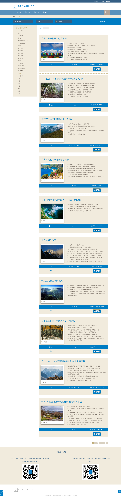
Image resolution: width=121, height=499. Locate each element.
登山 (19, 38)
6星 (19, 91)
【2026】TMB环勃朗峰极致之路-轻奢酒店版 (62, 361)
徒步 (19, 33)
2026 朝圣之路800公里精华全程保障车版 (60, 401)
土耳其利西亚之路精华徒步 (54, 159)
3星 (19, 83)
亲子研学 (20, 48)
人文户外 (20, 30)
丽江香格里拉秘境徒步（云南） (56, 119)
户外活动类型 (17, 12)
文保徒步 (20, 63)
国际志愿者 (21, 65)
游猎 (19, 45)
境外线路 (36, 12)
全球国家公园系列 (23, 40)
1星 (19, 78)
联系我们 (96, 1)
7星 (19, 93)
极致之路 (20, 70)
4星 (19, 86)
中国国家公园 (21, 43)
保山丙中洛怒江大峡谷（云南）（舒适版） (61, 200)
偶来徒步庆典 (21, 68)
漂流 (19, 60)
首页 (14, 16)
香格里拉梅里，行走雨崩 (53, 38)
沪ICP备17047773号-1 (71, 495)
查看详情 (97, 69)
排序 (40, 28)
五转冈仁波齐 (47, 240)
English (108, 1)
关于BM (102, 1)
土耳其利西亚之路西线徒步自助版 (57, 321)
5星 (19, 88)
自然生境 (20, 58)
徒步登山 (20, 53)
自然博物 (20, 50)
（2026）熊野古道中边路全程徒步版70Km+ (61, 79)
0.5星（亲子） (22, 76)
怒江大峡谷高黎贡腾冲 (52, 280)
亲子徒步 (20, 55)
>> (107, 443)
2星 (19, 81)
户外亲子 (20, 35)
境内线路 (27, 12)
